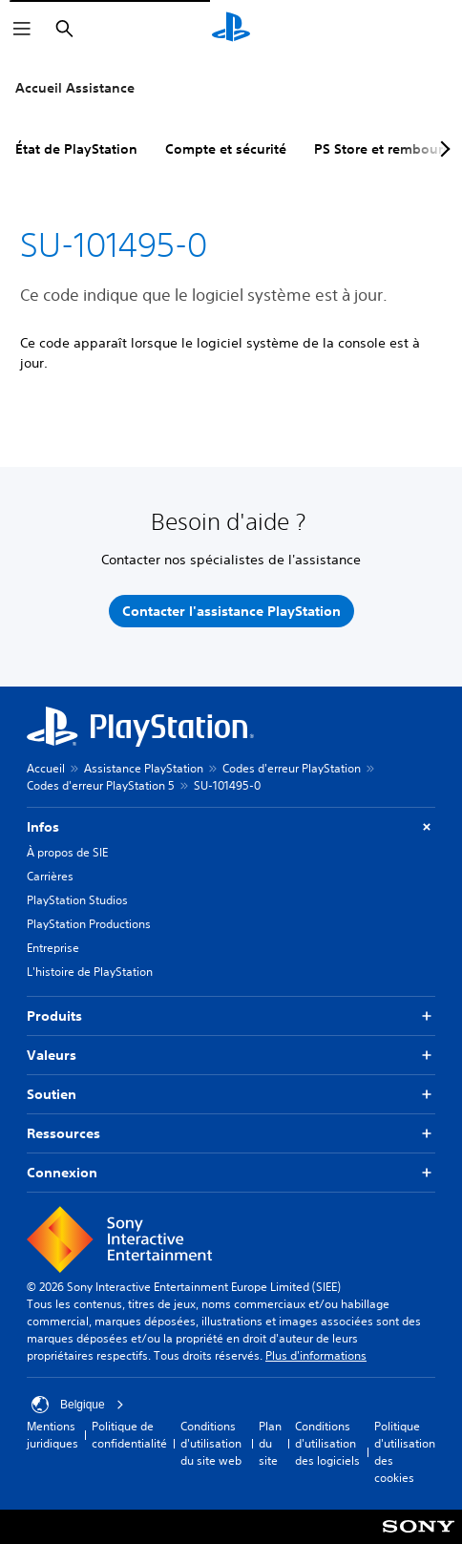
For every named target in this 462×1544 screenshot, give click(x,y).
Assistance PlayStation (143, 768)
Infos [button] (231, 827)
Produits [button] (231, 1016)
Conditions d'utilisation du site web (211, 1443)
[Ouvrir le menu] (22, 28)
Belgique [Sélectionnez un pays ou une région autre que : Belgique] (78, 1404)
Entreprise (53, 948)
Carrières (50, 876)
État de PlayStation (76, 149)
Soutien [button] (231, 1095)
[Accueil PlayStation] (231, 28)
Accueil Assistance (75, 87)
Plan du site (270, 1443)
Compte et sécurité (225, 149)
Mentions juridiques (52, 1434)
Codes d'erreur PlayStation (291, 768)
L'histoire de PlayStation (90, 971)
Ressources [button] (231, 1134)
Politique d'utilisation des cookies (404, 1452)
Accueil (46, 768)
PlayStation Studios (77, 900)
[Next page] (442, 149)
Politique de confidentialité (129, 1434)
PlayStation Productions (89, 924)
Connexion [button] (231, 1173)
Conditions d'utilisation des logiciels (327, 1443)
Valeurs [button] (231, 1056)
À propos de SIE (67, 852)
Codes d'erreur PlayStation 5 (101, 785)
